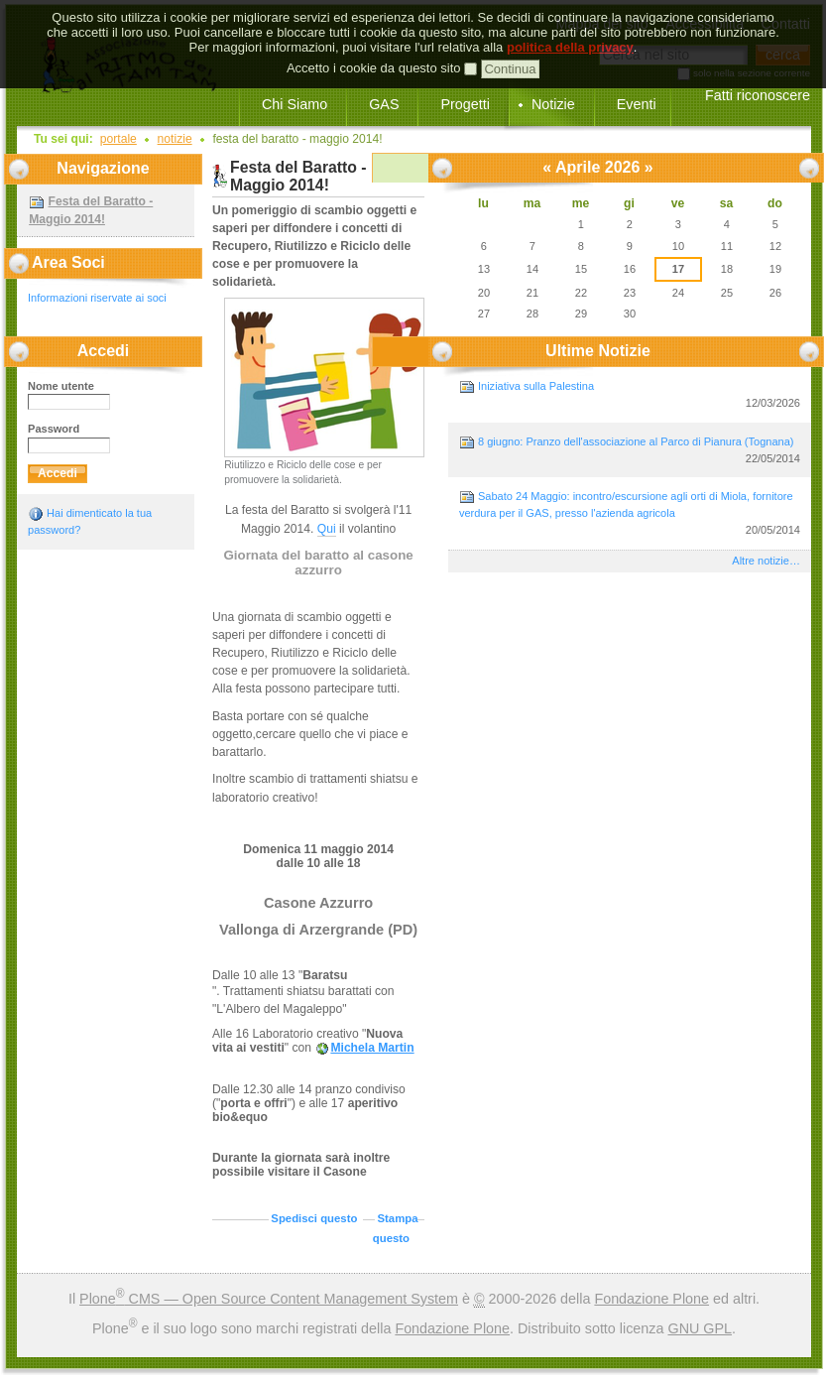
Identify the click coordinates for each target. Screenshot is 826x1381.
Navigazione (103, 168)
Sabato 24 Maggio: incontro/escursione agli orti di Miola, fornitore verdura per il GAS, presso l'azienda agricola (629, 513)
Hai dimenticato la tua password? (90, 521)
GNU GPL (699, 1328)
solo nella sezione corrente (751, 73)
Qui (326, 529)
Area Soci (68, 262)
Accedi (103, 350)
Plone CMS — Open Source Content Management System (268, 1299)
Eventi (636, 104)
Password (53, 429)
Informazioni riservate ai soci (97, 298)
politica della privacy (570, 20)
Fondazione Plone (651, 1299)
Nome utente (61, 386)
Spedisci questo (314, 1218)
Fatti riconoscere (757, 95)
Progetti (464, 104)
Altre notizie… (766, 560)
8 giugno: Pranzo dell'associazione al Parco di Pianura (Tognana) (629, 451)
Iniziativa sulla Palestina (629, 395)
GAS (384, 104)
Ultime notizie (597, 350)
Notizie (553, 104)
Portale (118, 139)
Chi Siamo (294, 104)
